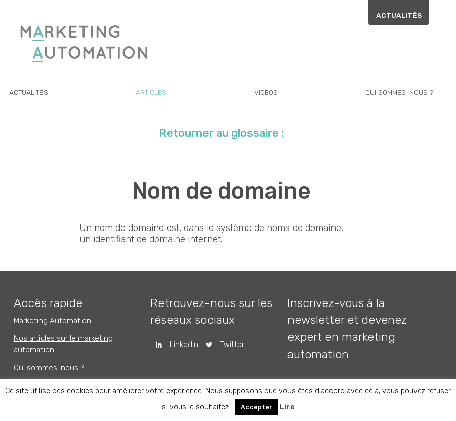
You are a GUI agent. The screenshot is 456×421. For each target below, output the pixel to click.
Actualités (408, 15)
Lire (287, 407)
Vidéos (272, 92)
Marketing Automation (57, 323)
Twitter (228, 346)
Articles (158, 92)
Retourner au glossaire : (228, 135)
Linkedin (180, 346)
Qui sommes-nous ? (404, 92)
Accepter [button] (256, 407)
